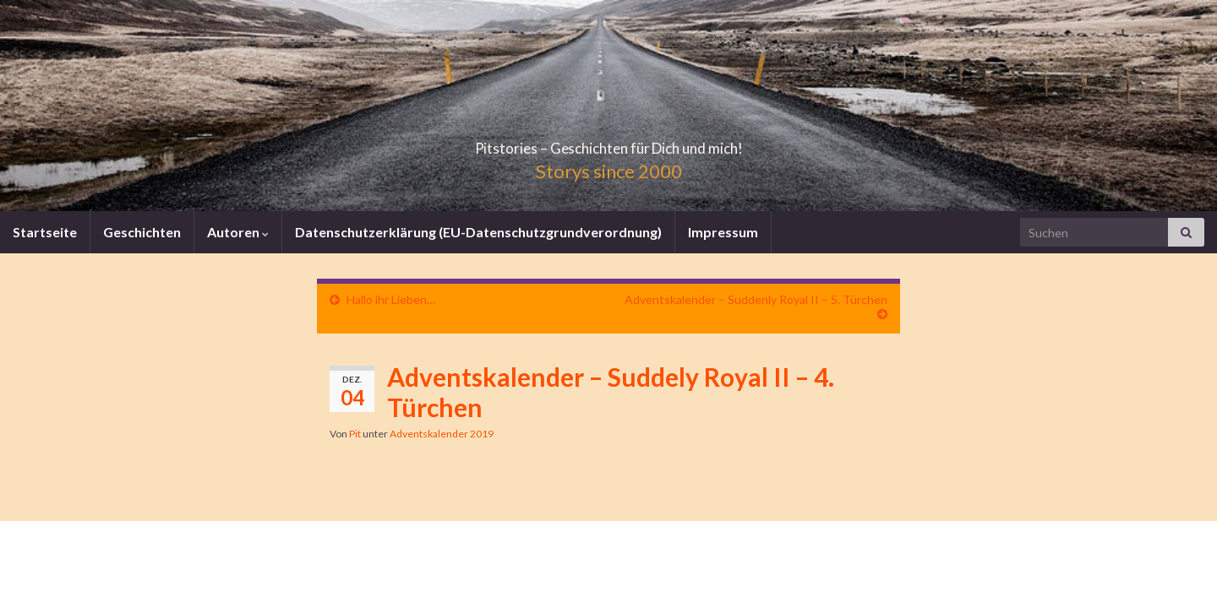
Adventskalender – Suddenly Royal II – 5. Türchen (756, 299)
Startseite (45, 232)
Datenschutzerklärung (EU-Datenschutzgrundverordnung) (478, 232)
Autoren (238, 232)
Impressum (723, 232)
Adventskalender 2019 (442, 433)
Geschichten (142, 232)
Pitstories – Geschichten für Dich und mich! (608, 143)
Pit (355, 433)
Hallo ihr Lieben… (391, 299)
